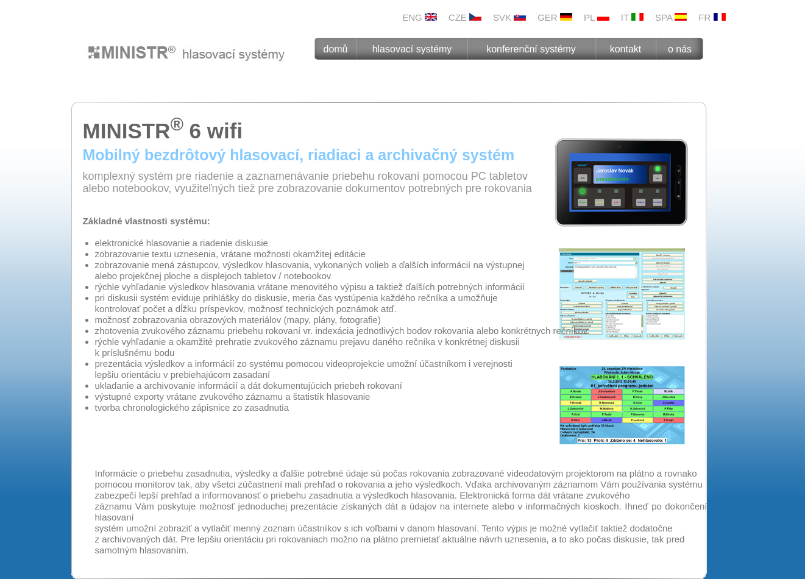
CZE (465, 17)
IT (632, 17)
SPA (671, 17)
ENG (419, 17)
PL (596, 17)
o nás (680, 49)
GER (554, 17)
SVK (509, 17)
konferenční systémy (531, 49)
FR (711, 17)
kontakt (626, 49)
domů (335, 49)
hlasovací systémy (412, 49)
